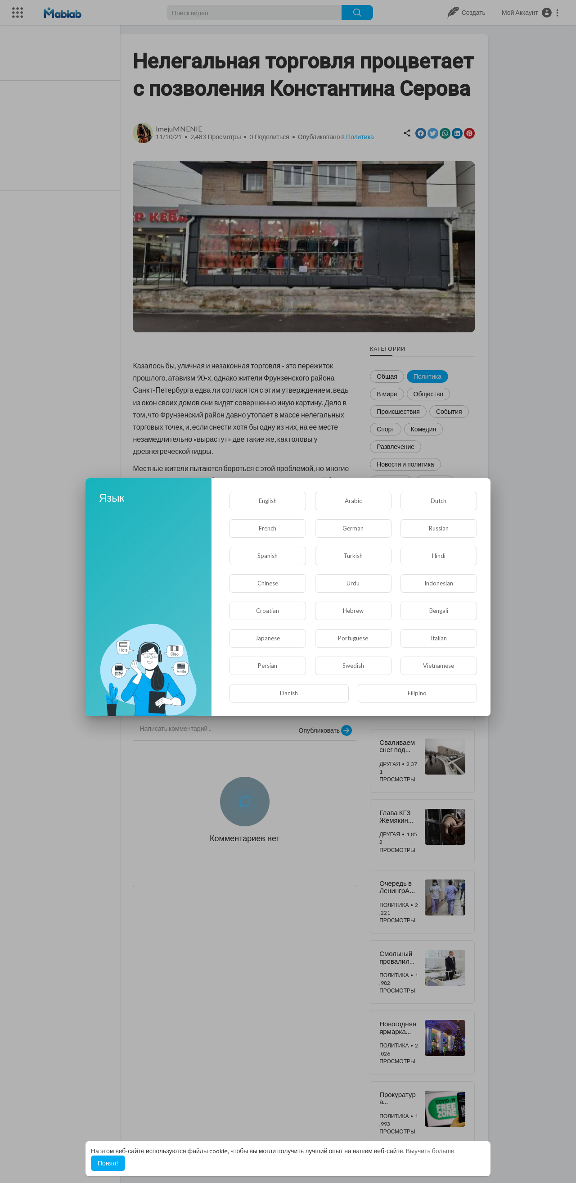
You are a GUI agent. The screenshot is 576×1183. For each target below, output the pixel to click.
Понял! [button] (108, 1163)
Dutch (438, 500)
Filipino (417, 693)
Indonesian (438, 583)
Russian (439, 528)
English (268, 500)
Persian (267, 665)
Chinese (267, 583)
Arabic (353, 500)
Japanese (267, 638)
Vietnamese (438, 665)
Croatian (267, 610)
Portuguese (353, 638)
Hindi (439, 555)
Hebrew (353, 610)
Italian (439, 638)
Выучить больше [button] (430, 1151)
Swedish (353, 665)
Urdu (353, 583)
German (353, 528)
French (267, 528)
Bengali (438, 610)
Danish (289, 693)
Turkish (353, 555)
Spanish (267, 555)
